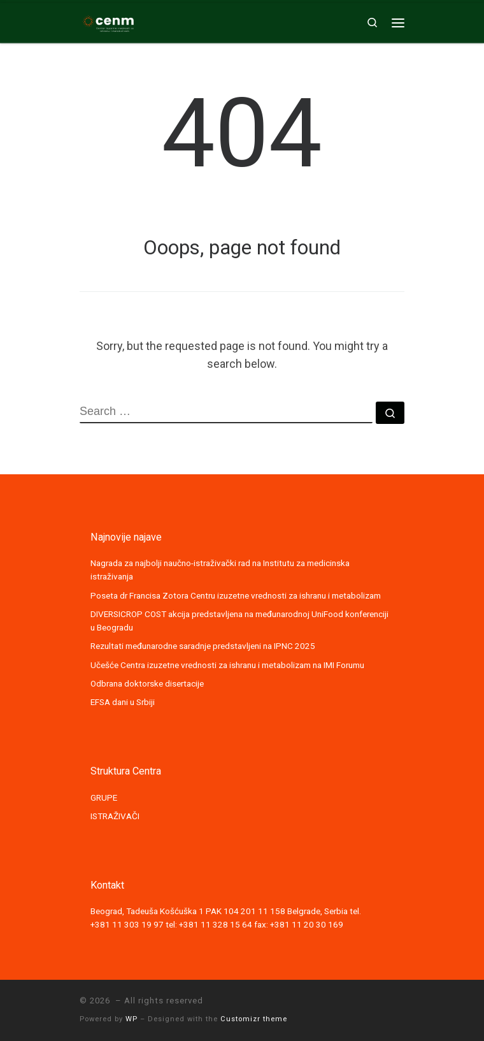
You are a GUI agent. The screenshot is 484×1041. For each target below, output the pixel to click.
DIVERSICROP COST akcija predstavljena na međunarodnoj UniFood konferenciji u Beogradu (239, 620)
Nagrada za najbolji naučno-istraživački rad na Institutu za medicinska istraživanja (220, 569)
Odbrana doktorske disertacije (147, 683)
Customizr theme (253, 1019)
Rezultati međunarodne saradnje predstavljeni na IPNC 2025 (202, 646)
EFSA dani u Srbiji (122, 702)
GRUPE (103, 797)
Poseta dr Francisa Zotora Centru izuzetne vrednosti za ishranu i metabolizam (235, 595)
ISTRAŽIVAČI (114, 816)
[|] (108, 21)
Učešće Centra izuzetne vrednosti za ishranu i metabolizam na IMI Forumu (227, 665)
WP (131, 1019)
